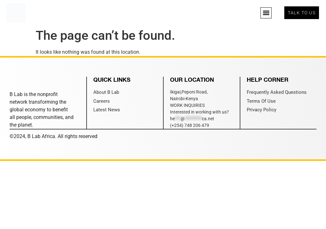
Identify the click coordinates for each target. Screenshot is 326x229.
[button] (266, 12)
